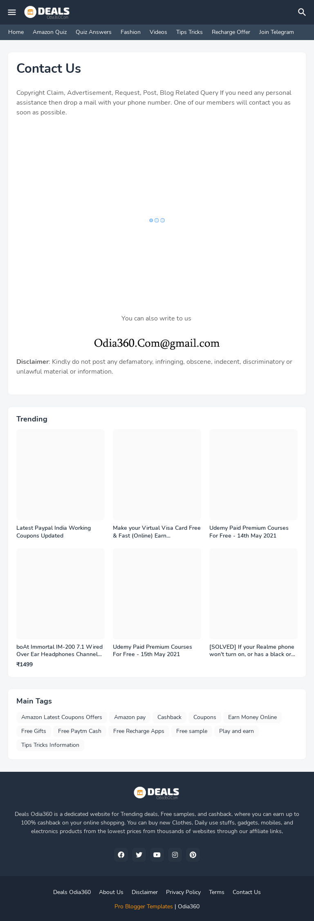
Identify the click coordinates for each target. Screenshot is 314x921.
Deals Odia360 (72, 892)
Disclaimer (145, 892)
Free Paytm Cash (79, 731)
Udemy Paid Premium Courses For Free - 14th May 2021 (249, 532)
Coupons (204, 717)
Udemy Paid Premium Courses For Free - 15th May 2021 (152, 651)
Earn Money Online (252, 717)
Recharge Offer (231, 32)
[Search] (303, 12)
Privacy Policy (183, 892)
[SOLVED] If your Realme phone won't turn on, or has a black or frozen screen (251, 651)
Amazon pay (130, 717)
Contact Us (247, 892)
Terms (216, 892)
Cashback (169, 717)
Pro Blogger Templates (143, 906)
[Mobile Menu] (12, 12)
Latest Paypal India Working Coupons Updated (53, 532)
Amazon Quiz (50, 32)
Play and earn (236, 731)
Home (16, 32)
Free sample (191, 731)
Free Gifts (33, 731)
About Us (111, 892)
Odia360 (189, 906)
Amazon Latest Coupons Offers (61, 717)
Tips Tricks (189, 32)
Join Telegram (276, 32)
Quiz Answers (94, 32)
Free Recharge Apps (138, 731)
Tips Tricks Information (50, 745)
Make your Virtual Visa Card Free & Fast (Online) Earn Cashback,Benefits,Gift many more (157, 532)
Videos (158, 32)
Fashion (131, 32)
